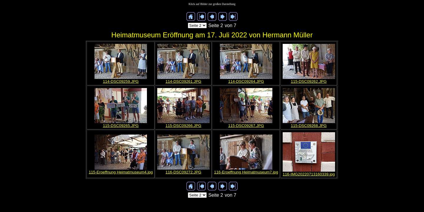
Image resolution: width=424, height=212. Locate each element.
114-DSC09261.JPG (183, 81)
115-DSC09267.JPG (246, 125)
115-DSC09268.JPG (309, 125)
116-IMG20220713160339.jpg (309, 174)
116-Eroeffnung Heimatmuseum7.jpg (246, 172)
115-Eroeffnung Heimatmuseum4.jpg (121, 172)
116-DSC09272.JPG (183, 172)
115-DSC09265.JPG (121, 125)
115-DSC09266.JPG (183, 125)
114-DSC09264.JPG (246, 81)
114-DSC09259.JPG (121, 81)
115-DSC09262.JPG (309, 81)
